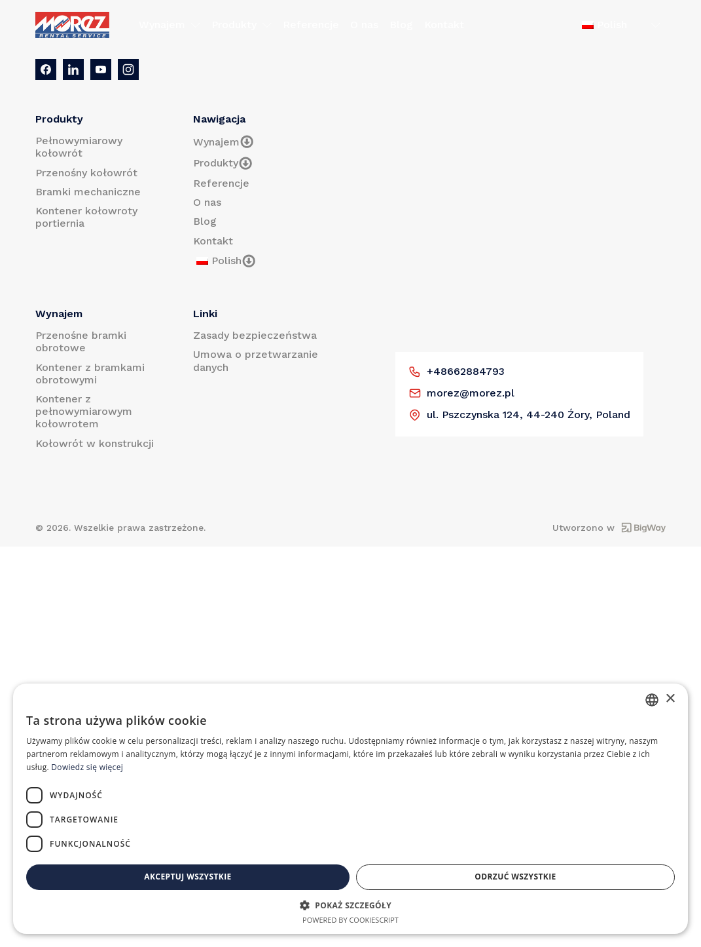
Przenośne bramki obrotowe (80, 341)
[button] (350, 905)
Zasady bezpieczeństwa (255, 335)
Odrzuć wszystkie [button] (515, 876)
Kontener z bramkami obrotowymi (90, 373)
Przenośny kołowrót (86, 172)
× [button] (670, 699)
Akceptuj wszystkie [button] (187, 876)
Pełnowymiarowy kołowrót (78, 146)
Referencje (311, 25)
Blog (401, 25)
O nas (364, 25)
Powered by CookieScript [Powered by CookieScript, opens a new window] (350, 920)
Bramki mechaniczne (88, 191)
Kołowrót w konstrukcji (94, 443)
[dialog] (350, 809)
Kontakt (444, 25)
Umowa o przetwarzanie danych (255, 360)
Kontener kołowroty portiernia (86, 216)
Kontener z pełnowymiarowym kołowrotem (83, 411)
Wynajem (169, 25)
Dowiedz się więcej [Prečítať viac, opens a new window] (87, 767)
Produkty (241, 25)
